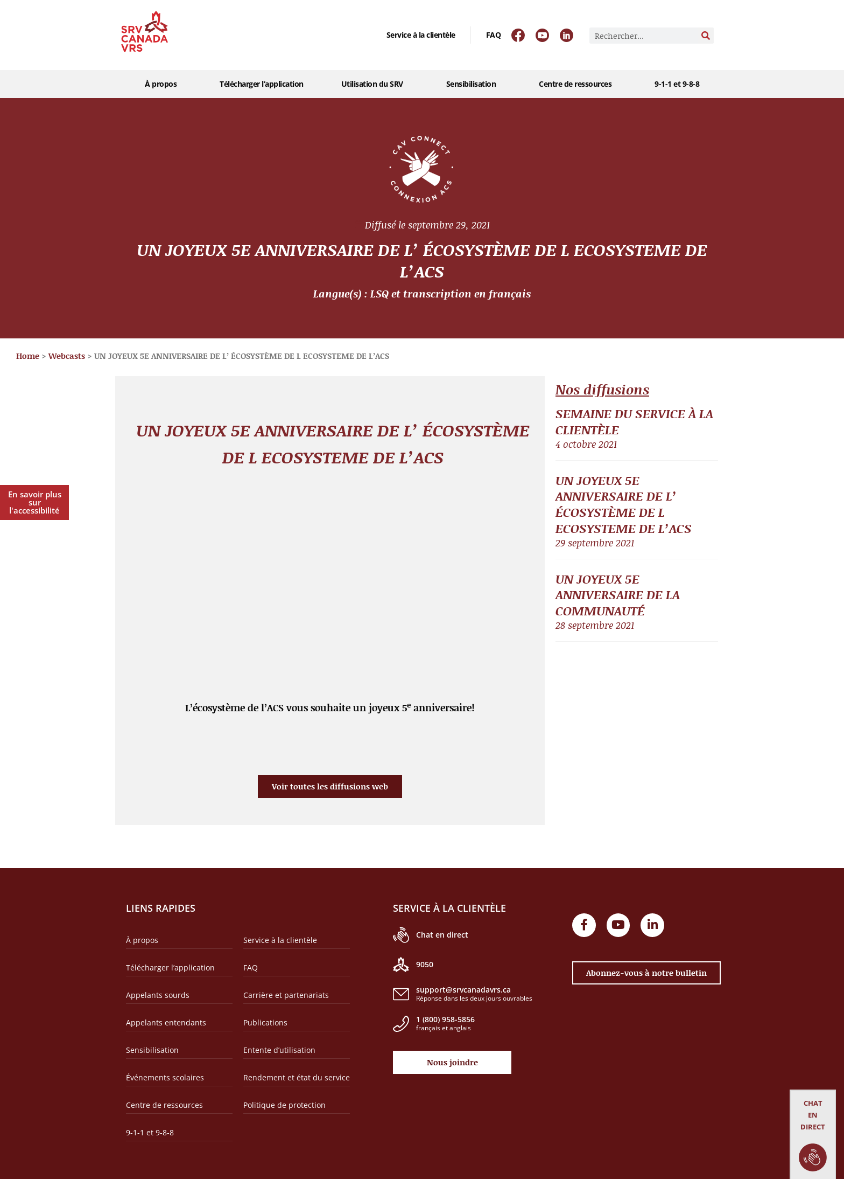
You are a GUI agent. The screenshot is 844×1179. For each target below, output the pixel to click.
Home (27, 356)
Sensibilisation (474, 84)
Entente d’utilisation (279, 1050)
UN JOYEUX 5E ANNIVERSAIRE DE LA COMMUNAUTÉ (617, 595)
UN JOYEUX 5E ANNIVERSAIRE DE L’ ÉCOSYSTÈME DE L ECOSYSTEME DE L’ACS (623, 504)
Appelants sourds (157, 995)
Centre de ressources (578, 84)
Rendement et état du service (296, 1077)
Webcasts (66, 356)
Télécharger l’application (262, 84)
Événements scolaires (165, 1077)
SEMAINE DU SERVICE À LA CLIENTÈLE (634, 421)
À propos (163, 84)
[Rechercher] (706, 35)
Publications (265, 1022)
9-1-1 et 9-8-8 (677, 84)
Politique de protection (284, 1105)
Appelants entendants (166, 1022)
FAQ (493, 35)
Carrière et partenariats (286, 995)
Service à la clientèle (420, 35)
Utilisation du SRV (375, 84)
